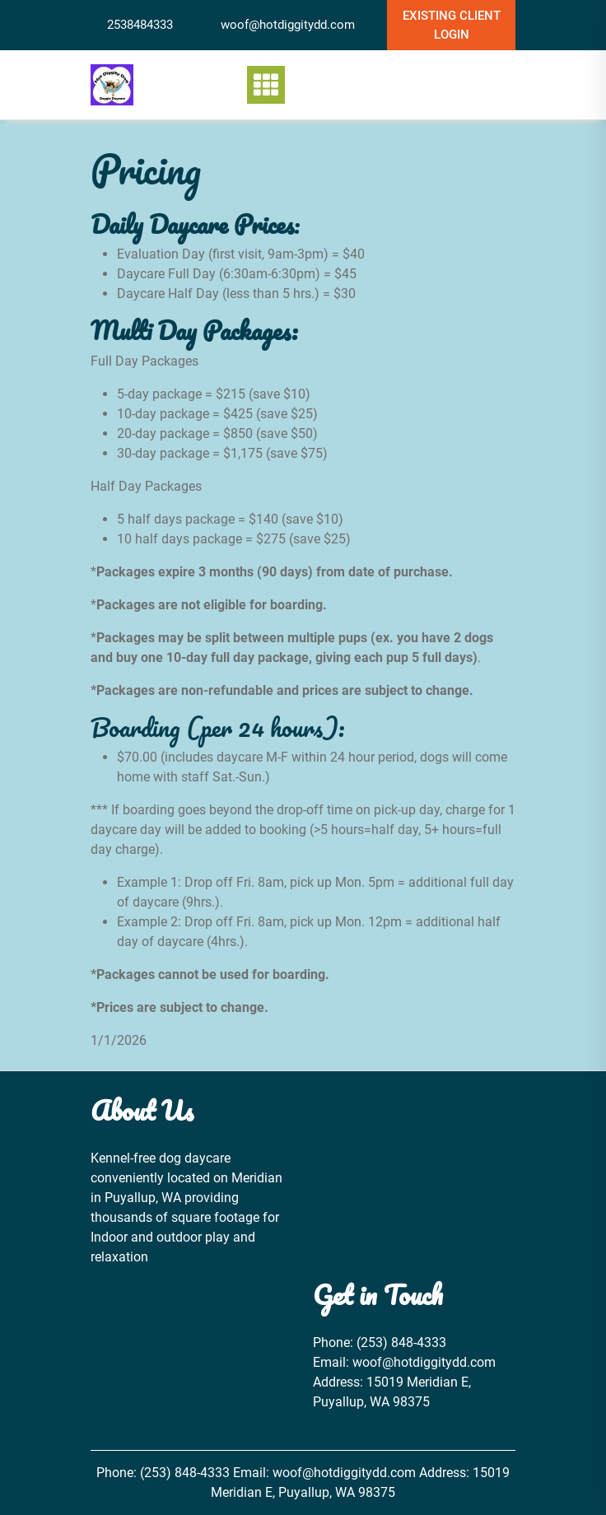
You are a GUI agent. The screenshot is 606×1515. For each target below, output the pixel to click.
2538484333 (140, 24)
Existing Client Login (452, 25)
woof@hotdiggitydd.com (288, 24)
